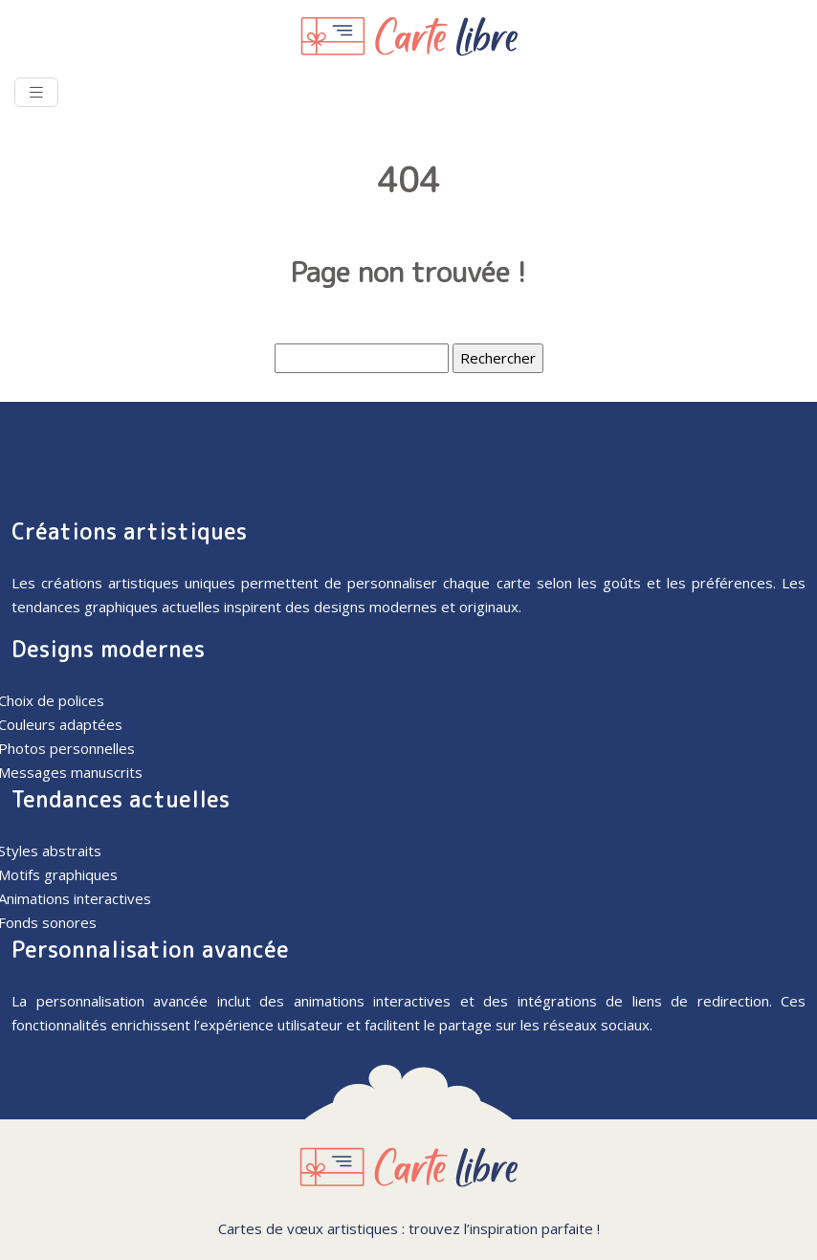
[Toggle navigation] (36, 92)
